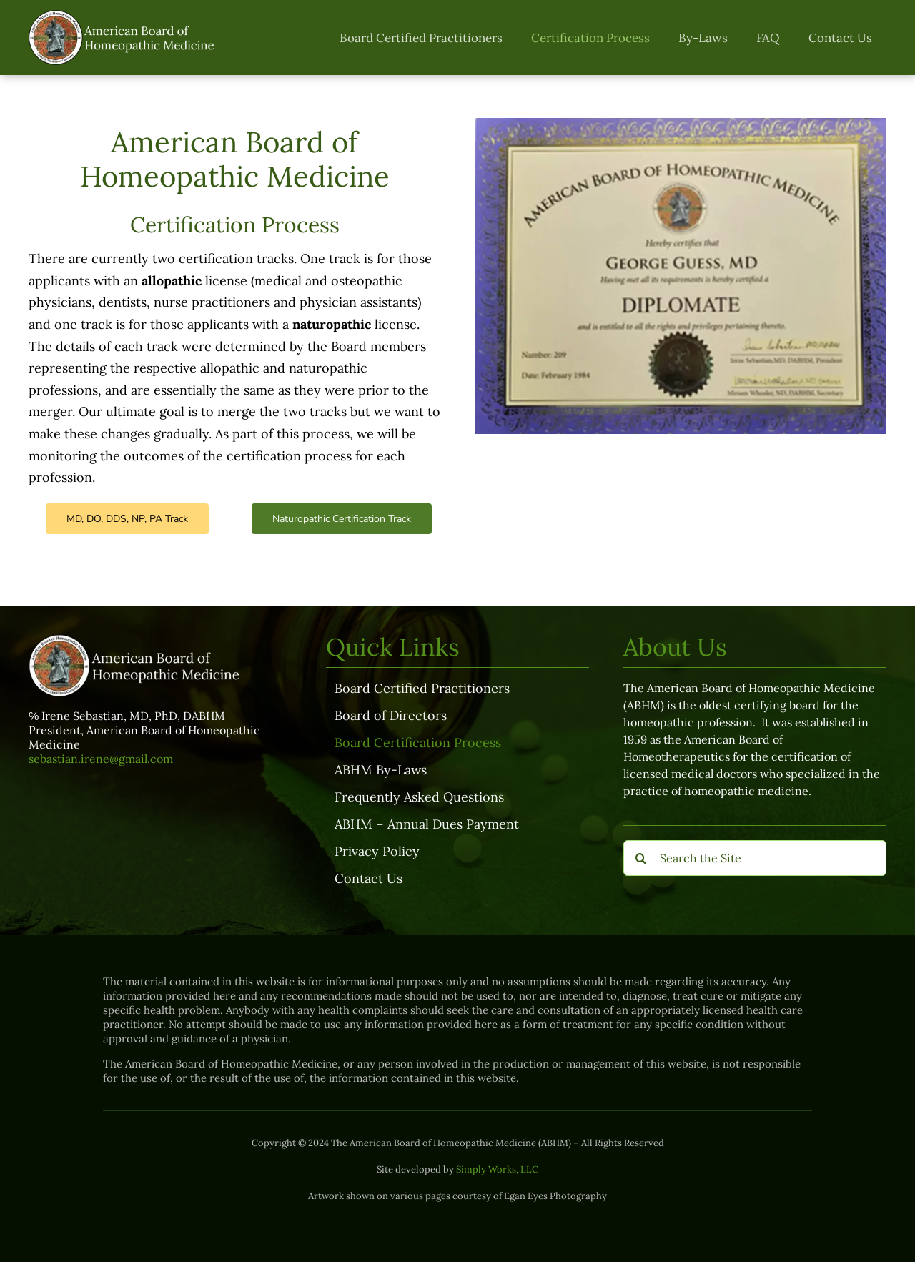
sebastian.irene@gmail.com (101, 758)
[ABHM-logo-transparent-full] (123, 16)
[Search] (641, 858)
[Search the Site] (754, 858)
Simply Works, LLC (497, 1169)
